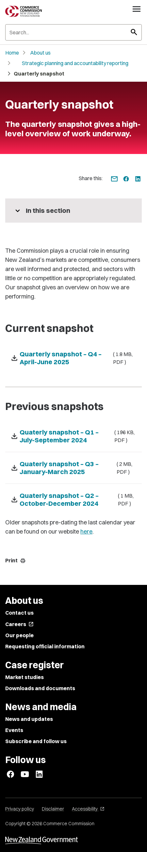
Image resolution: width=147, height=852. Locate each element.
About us (40, 52)
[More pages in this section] (73, 210)
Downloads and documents (40, 688)
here (86, 531)
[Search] (73, 32)
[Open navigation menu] (136, 9)
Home (12, 52)
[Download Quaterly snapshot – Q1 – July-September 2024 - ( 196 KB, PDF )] (73, 436)
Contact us (19, 612)
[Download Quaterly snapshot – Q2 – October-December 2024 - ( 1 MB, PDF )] (73, 499)
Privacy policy (19, 809)
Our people (19, 635)
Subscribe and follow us (36, 741)
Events (14, 730)
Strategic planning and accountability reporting (75, 63)
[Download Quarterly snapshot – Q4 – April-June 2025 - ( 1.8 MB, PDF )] (73, 358)
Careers (19, 624)
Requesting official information (45, 646)
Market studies (24, 677)
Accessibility (88, 809)
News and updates (29, 719)
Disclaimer (53, 809)
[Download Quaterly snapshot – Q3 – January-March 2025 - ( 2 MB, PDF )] (73, 468)
